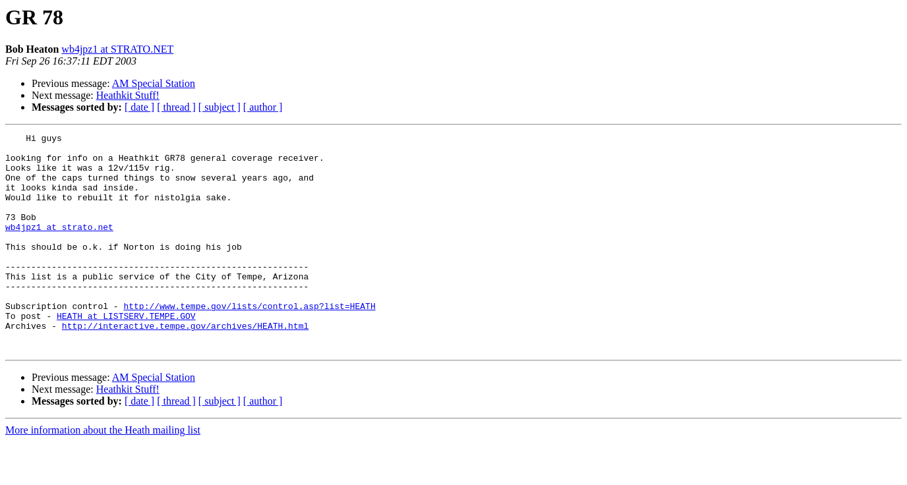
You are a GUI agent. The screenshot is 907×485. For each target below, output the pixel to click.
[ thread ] (176, 107)
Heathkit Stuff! (128, 95)
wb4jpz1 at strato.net (59, 246)
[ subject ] (219, 107)
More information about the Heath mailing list (102, 473)
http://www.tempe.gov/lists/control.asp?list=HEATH (249, 341)
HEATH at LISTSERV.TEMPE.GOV (126, 353)
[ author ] (263, 107)
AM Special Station (153, 83)
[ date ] (139, 107)
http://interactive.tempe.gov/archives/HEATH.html (185, 365)
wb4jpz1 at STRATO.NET (117, 49)
